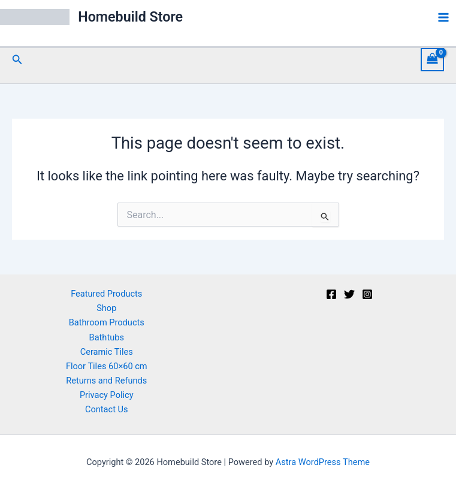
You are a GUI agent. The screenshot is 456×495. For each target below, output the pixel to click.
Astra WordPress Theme (323, 462)
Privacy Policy (107, 395)
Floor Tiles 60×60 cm (106, 366)
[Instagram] (367, 294)
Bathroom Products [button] (106, 322)
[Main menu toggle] (443, 17)
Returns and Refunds (106, 380)
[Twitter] (349, 294)
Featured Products (106, 293)
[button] (17, 59)
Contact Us (106, 409)
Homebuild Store (133, 17)
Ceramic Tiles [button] (106, 351)
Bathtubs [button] (106, 337)
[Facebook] (331, 294)
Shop (106, 308)
